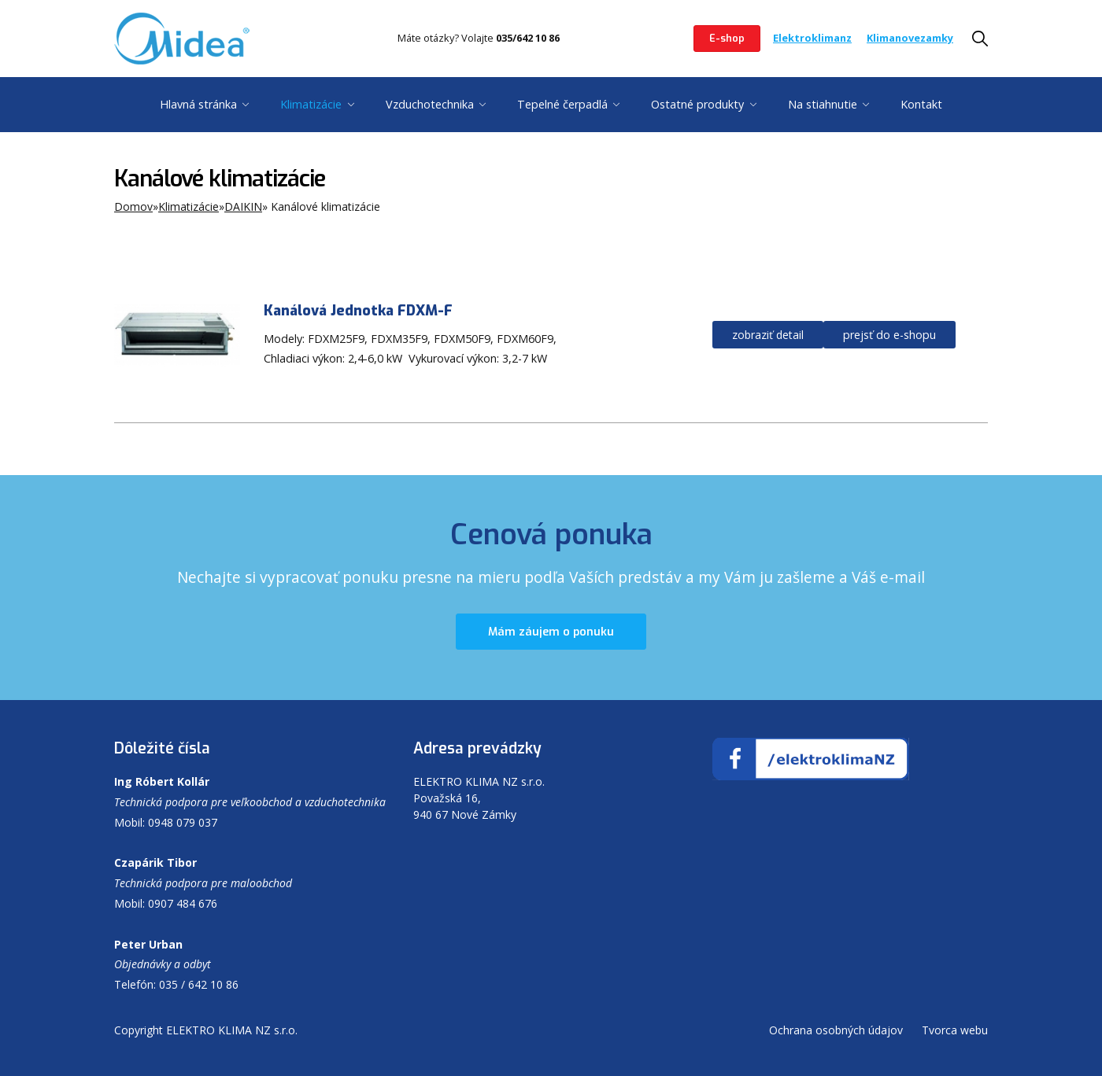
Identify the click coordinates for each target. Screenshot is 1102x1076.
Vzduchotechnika (430, 104)
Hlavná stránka (198, 104)
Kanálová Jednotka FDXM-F (358, 310)
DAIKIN (243, 206)
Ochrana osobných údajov (836, 1030)
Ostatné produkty (697, 104)
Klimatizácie (311, 104)
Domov (133, 206)
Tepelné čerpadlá (562, 104)
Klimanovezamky (910, 38)
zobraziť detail (768, 334)
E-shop (727, 38)
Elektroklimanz (812, 38)
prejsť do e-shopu (889, 334)
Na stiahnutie (822, 104)
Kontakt (921, 104)
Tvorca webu (955, 1030)
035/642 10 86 (528, 38)
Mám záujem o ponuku (551, 632)
